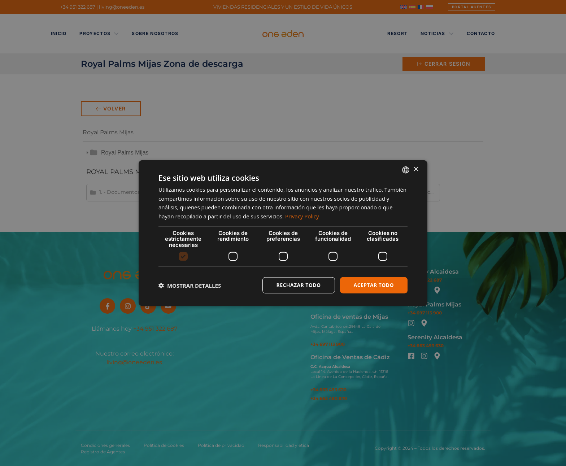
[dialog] (283, 233)
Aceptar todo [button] (374, 285)
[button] (189, 285)
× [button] (415, 169)
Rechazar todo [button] (299, 285)
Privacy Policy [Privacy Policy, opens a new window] (302, 216)
